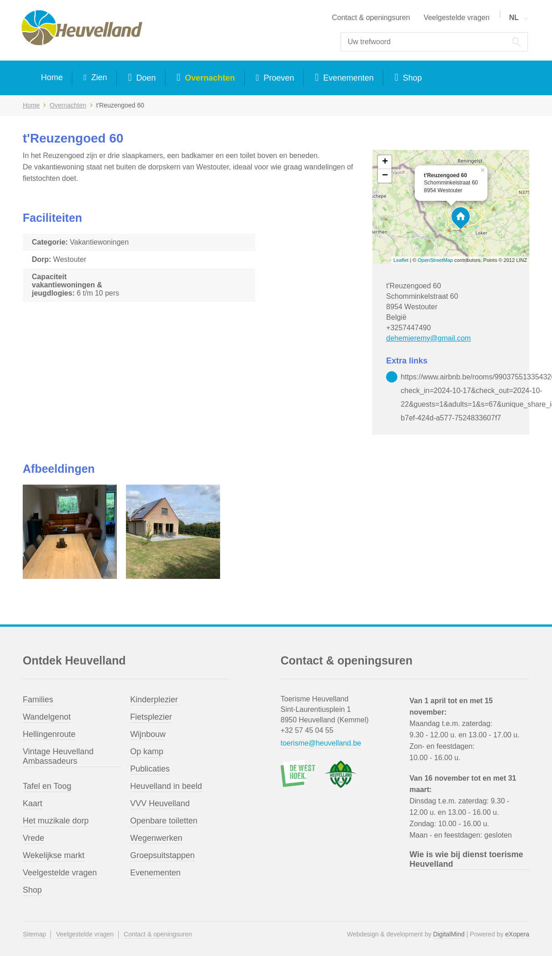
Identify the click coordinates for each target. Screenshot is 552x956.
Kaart (32, 803)
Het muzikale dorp (56, 820)
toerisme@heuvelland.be (321, 743)
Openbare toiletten (163, 820)
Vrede (33, 838)
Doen (145, 77)
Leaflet (400, 260)
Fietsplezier (151, 716)
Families (38, 699)
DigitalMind (449, 934)
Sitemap (34, 934)
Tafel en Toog (47, 786)
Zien (98, 77)
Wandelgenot (46, 716)
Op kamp (146, 751)
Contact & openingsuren (371, 17)
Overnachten (208, 77)
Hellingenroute (49, 734)
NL (513, 17)
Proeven (277, 77)
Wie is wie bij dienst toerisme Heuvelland (466, 859)
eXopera (517, 934)
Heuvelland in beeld (166, 786)
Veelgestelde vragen (457, 17)
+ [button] (385, 162)
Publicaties (150, 768)
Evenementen (347, 77)
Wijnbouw (148, 734)
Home (52, 77)
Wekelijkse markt (54, 855)
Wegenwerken (156, 838)
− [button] (385, 176)
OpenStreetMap (435, 260)
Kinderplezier (154, 699)
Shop (411, 77)
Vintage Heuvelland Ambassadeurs (58, 756)
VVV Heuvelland (160, 803)
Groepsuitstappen (162, 855)
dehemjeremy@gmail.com (428, 338)
